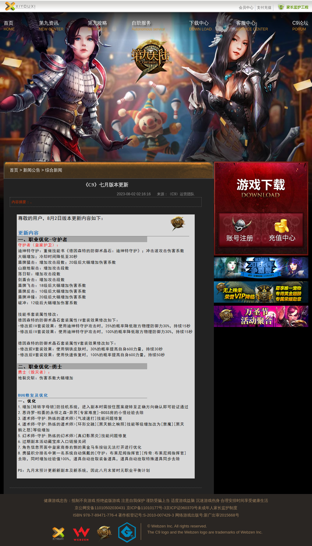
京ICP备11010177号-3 (146, 508)
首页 (8, 23)
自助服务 (141, 23)
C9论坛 (300, 23)
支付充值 (264, 7)
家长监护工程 (297, 7)
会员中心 (246, 7)
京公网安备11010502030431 (100, 508)
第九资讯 (48, 23)
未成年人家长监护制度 (217, 508)
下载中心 (199, 23)
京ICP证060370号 (182, 508)
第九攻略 (97, 23)
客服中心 (246, 23)
